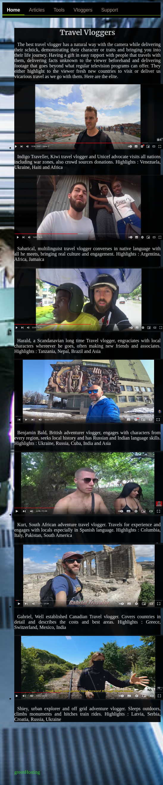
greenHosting (27, 772)
